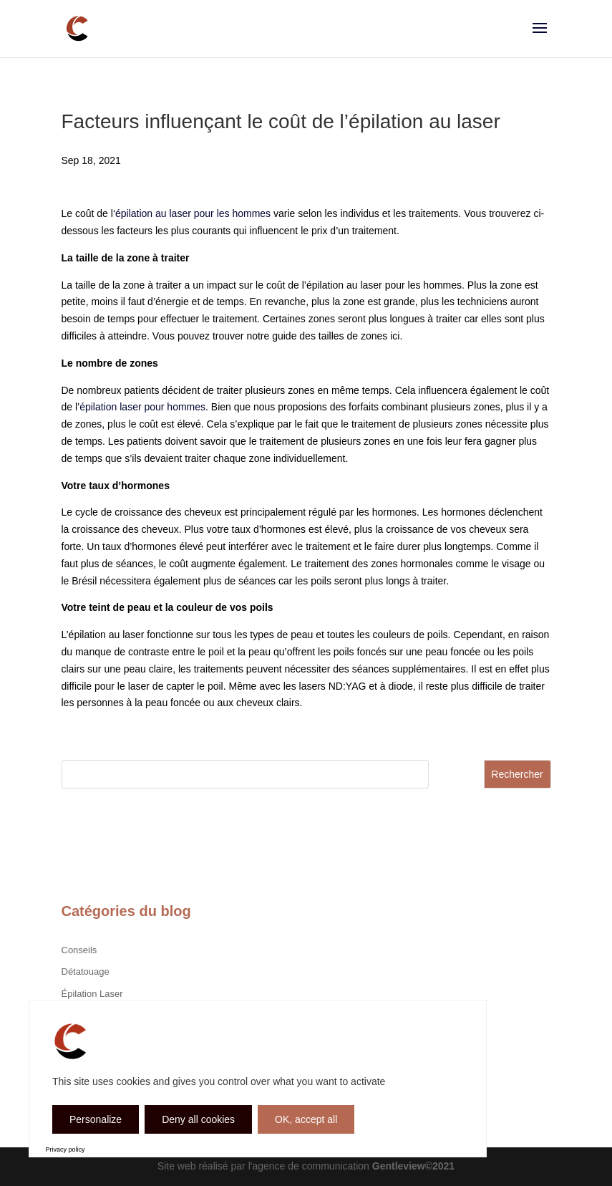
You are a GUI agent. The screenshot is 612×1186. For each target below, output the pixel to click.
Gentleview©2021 (413, 1166)
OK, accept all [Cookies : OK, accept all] (306, 1119)
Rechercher (517, 774)
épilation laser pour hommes (142, 407)
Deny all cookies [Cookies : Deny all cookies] (198, 1119)
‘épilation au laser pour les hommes (192, 213)
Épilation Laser (92, 993)
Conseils (79, 950)
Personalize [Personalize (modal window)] (95, 1119)
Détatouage (86, 971)
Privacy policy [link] (65, 1149)
